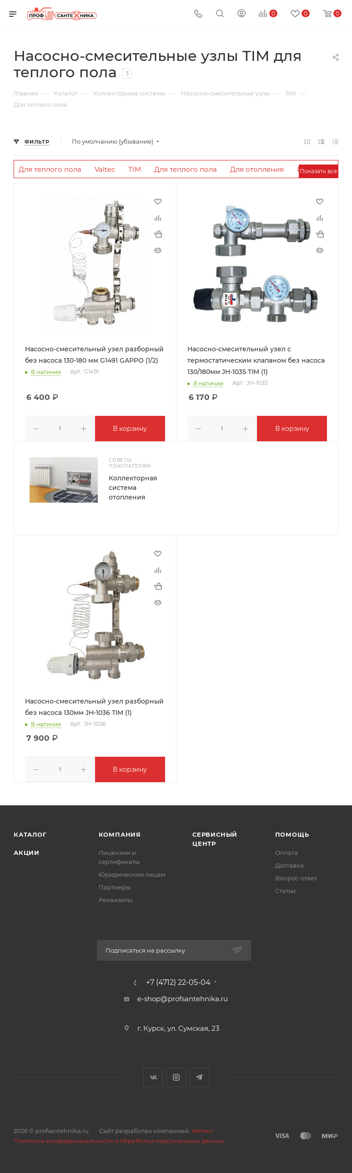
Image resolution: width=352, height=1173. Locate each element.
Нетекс (202, 1129)
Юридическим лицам (132, 872)
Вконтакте (153, 1075)
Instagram (176, 1075)
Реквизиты (115, 898)
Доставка (289, 863)
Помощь (292, 832)
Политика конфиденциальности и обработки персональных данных (119, 1139)
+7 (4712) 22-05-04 (178, 980)
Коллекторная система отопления (133, 486)
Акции (27, 850)
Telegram (199, 1075)
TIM (134, 169)
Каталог (30, 832)
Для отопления (257, 169)
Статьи (285, 889)
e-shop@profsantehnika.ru (182, 997)
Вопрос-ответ (296, 876)
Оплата (286, 850)
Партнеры (115, 885)
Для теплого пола (50, 169)
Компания (120, 832)
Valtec (105, 169)
